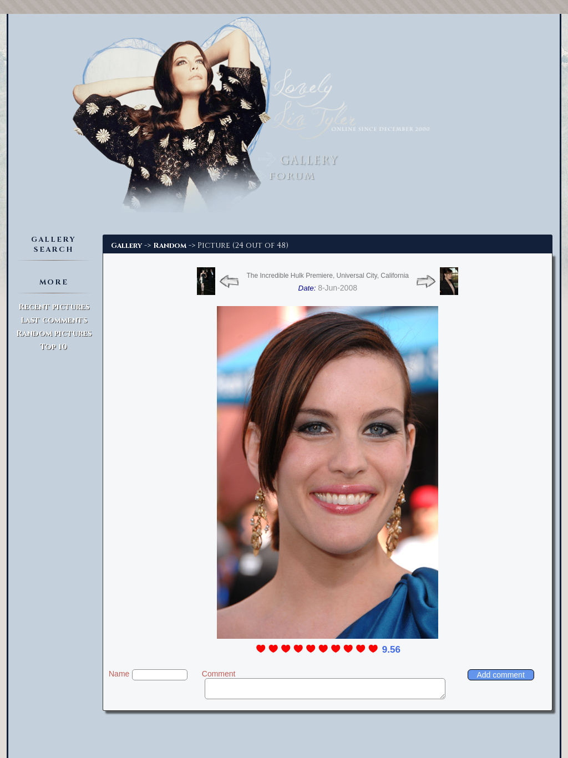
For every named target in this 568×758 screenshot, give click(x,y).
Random (169, 246)
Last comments (54, 320)
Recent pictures (53, 307)
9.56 (391, 649)
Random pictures (54, 333)
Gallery (126, 246)
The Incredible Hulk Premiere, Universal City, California (327, 275)
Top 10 (53, 347)
